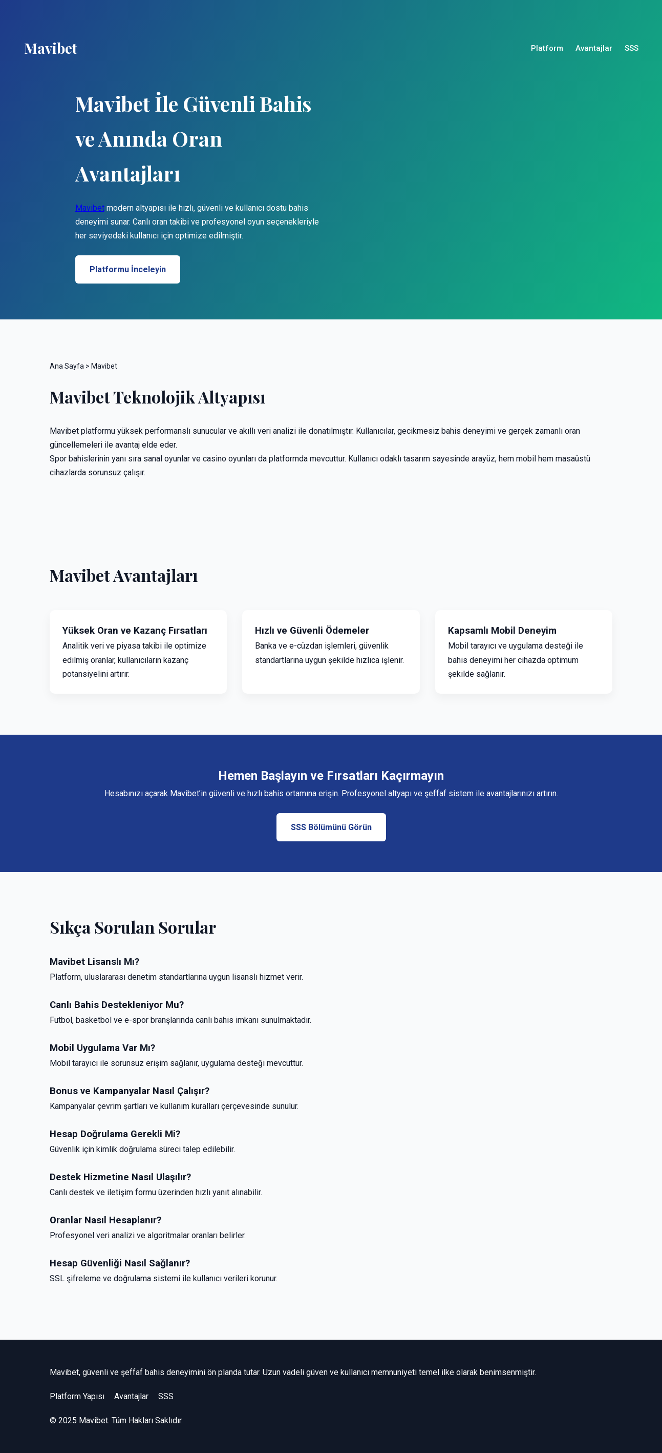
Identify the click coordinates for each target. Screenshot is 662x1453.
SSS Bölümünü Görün (331, 827)
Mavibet (89, 208)
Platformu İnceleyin (128, 269)
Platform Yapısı (77, 1396)
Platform (547, 48)
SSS (631, 48)
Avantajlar (593, 48)
